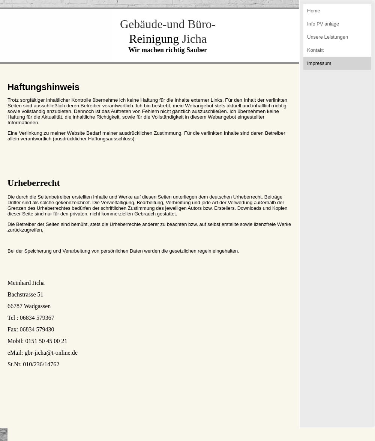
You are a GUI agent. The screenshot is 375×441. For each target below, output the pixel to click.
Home (313, 11)
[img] (56, 35)
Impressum (319, 63)
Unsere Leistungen (327, 37)
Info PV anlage (323, 24)
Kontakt (315, 50)
